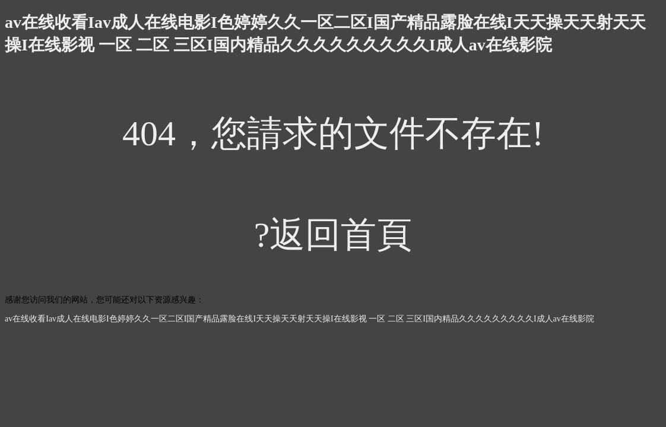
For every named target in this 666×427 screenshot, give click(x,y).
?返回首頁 (333, 234)
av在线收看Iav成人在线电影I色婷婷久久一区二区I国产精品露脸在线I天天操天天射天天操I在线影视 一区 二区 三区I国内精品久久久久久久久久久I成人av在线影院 (299, 318)
